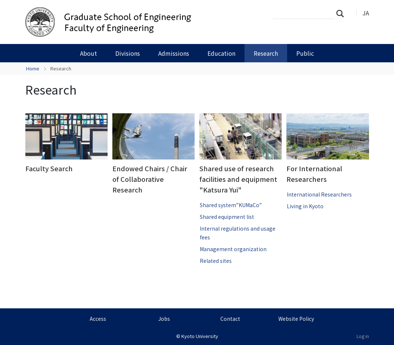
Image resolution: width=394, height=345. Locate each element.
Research (266, 53)
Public (305, 53)
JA (365, 13)
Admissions (173, 53)
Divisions (127, 53)
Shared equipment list (227, 216)
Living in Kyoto (305, 206)
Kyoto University (199, 336)
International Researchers (319, 194)
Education (221, 53)
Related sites (216, 260)
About (88, 53)
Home (32, 68)
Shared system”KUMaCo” (231, 205)
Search (342, 13)
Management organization (233, 249)
